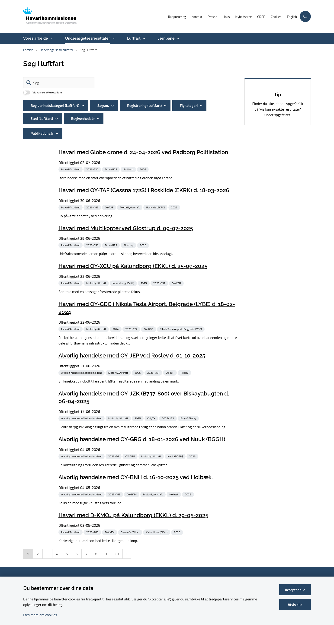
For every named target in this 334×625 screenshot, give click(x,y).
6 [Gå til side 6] (77, 561)
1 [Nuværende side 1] (28, 561)
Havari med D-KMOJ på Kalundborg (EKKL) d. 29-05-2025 (133, 522)
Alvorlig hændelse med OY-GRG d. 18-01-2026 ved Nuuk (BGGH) (141, 439)
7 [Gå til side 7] (86, 561)
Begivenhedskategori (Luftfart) (55, 105)
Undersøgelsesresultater (87, 38)
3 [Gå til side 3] (47, 561)
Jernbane (166, 38)
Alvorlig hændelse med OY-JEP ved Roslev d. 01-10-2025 (131, 355)
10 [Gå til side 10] (117, 561)
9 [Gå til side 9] (106, 561)
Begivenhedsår (83, 118)
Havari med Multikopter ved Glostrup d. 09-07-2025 (125, 228)
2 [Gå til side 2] (38, 561)
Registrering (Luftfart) (144, 105)
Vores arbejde (35, 38)
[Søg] (58, 82)
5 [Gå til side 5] (67, 561)
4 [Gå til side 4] (57, 561)
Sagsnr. (103, 105)
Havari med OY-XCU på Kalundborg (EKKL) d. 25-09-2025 (132, 266)
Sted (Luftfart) (42, 118)
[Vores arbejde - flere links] (51, 38)
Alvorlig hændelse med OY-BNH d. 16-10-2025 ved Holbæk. (135, 484)
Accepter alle (295, 590)
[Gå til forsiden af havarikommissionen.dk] (94, 16)
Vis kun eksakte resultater (47, 92)
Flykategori (189, 105)
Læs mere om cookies (40, 615)
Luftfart (134, 38)
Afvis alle (295, 604)
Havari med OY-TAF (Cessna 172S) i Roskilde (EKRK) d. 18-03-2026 (143, 190)
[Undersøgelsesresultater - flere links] (113, 38)
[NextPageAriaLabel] (127, 561)
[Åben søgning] (305, 16)
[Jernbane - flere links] (178, 38)
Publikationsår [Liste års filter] (42, 133)
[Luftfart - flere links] (144, 38)
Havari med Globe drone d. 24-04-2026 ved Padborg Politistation (143, 152)
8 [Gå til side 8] (96, 561)
